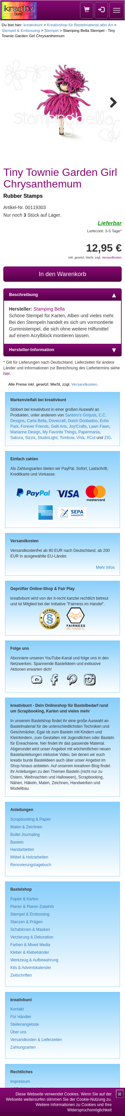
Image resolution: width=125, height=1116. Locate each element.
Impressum (20, 1081)
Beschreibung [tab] (62, 294)
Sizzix (30, 437)
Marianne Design (25, 432)
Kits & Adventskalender (30, 967)
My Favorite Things (59, 432)
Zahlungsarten (23, 1047)
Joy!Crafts (78, 426)
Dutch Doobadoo (83, 420)
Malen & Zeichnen (26, 827)
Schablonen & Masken (30, 929)
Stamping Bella (49, 309)
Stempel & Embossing (21, 30)
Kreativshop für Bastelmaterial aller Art (80, 25)
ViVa (80, 437)
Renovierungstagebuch (30, 864)
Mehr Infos (105, 567)
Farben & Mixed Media (30, 944)
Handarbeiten (22, 849)
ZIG (107, 437)
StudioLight (48, 437)
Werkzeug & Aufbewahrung (34, 960)
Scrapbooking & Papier (30, 819)
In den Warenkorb (62, 274)
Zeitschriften (21, 975)
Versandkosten (112, 257)
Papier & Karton (24, 899)
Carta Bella (37, 420)
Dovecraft (57, 420)
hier (6, 373)
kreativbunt (32, 25)
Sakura (16, 437)
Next (110, 101)
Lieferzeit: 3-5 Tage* (104, 231)
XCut (91, 437)
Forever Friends (35, 426)
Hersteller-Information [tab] (62, 349)
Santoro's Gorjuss (80, 415)
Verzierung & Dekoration (31, 937)
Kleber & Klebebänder (29, 952)
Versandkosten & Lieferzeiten (36, 1039)
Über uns (18, 1032)
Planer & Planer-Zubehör (32, 906)
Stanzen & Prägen (26, 922)
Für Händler (20, 1016)
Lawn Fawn (99, 426)
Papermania (89, 432)
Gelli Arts (59, 426)
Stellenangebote (24, 1024)
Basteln (17, 842)
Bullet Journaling (25, 834)
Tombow (67, 437)
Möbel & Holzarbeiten (29, 857)
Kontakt (17, 1009)
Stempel (51, 30)
